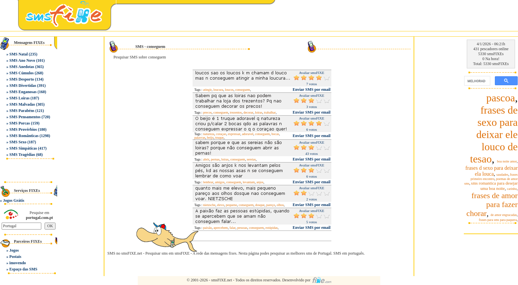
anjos (259, 182)
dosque (259, 205)
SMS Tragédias (22, 154)
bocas (275, 134)
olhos (280, 205)
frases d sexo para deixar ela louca (491, 171)
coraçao (221, 134)
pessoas (242, 228)
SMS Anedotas (21, 66)
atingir (207, 89)
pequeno (231, 205)
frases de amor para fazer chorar (492, 204)
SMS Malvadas (22, 104)
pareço (270, 205)
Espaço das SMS (23, 269)
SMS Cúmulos (21, 73)
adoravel (247, 134)
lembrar (208, 182)
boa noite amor (507, 161)
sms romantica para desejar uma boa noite (494, 186)
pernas (215, 159)
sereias (251, 159)
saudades (502, 174)
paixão (207, 228)
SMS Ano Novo (22, 60)
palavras (199, 137)
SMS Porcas (19, 123)
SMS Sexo (17, 142)
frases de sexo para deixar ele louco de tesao (494, 134)
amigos (220, 182)
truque (219, 137)
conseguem (242, 89)
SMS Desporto (21, 79)
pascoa (500, 98)
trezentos (236, 112)
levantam (249, 182)
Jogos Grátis (13, 200)
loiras (258, 112)
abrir (206, 159)
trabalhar (270, 112)
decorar (248, 112)
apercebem (220, 228)
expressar (234, 134)
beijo (210, 137)
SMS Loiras (19, 98)
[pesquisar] (476, 81)
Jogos (14, 250)
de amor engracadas (504, 215)
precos (207, 112)
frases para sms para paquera (498, 220)
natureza (208, 134)
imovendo (17, 263)
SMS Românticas (23, 135)
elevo (220, 205)
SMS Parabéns (21, 110)
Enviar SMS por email (312, 89)
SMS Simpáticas (23, 148)
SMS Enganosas (22, 91)
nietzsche (209, 205)
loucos (229, 89)
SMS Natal (18, 54)
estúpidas (272, 228)
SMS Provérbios (23, 129)
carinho (512, 189)
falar (233, 228)
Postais (15, 256)
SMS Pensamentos (24, 117)
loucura (218, 89)
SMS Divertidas (22, 85)
